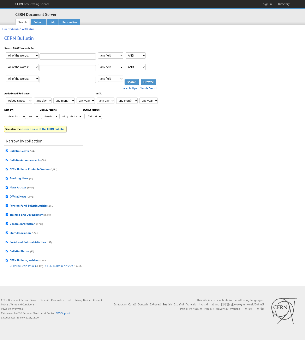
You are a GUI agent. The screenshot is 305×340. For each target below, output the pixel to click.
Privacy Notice (83, 300)
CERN (32, 4)
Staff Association (20, 233)
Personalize (69, 22)
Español (179, 304)
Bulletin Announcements (25, 160)
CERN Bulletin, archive (24, 260)
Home (4, 29)
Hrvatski (203, 304)
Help (52, 22)
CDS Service (24, 313)
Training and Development (26, 215)
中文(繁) (259, 309)
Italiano (214, 304)
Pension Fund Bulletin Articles (29, 205)
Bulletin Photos (19, 251)
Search (22, 22)
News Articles (18, 187)
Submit (38, 22)
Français (191, 304)
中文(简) (247, 309)
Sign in (267, 4)
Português (195, 309)
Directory (284, 4)
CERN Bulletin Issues (23, 266)
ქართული (238, 304)
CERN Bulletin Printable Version (30, 169)
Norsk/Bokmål (255, 304)
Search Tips (129, 88)
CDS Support (63, 313)
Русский (209, 309)
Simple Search (148, 88)
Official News (18, 196)
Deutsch (143, 304)
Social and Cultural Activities (28, 242)
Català (132, 304)
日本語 (225, 304)
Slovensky (222, 309)
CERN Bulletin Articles (59, 266)
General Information (22, 224)
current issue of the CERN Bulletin (43, 129)
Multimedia (14, 29)
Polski (184, 309)
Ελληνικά (155, 304)
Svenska (235, 309)
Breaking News (19, 178)
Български (120, 304)
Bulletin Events (19, 151)
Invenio (19, 309)
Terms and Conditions (22, 304)
